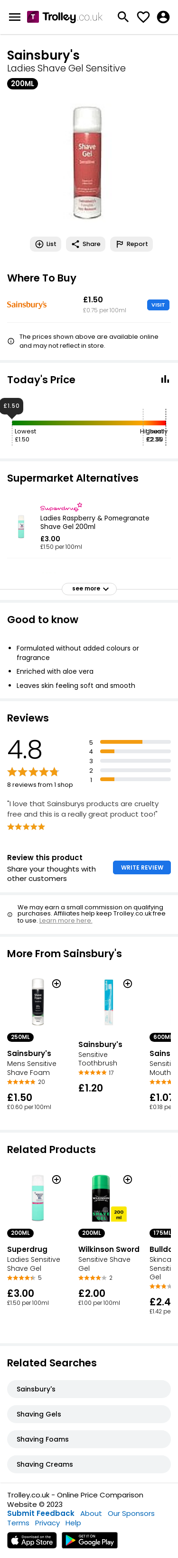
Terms (18, 1523)
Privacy (47, 1523)
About (91, 1513)
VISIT (158, 304)
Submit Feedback (41, 1513)
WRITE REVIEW (142, 867)
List (45, 244)
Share (86, 244)
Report (131, 244)
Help (73, 1523)
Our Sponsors (131, 1513)
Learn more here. (66, 920)
